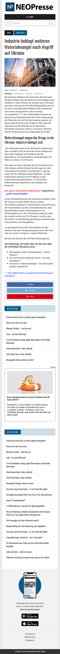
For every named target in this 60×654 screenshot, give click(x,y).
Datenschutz (30, 637)
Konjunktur (19, 93)
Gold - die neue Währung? (16, 457)
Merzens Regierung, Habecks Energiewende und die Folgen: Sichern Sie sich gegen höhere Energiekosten (28, 513)
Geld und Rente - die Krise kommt (19, 551)
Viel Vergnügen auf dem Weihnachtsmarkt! (22, 520)
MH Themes (41, 651)
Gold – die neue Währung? (16, 334)
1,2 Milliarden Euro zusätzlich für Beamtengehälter (25, 506)
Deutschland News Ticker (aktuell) (19, 348)
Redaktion (30, 640)
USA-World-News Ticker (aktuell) (18, 354)
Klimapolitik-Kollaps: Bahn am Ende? (20, 359)
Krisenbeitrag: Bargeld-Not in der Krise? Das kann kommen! (29, 494)
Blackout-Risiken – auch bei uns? (19, 328)
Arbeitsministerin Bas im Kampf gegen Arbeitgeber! (26, 317)
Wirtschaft (38, 93)
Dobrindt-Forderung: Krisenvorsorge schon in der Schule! (27, 557)
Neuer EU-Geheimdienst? (15, 500)
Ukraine (29, 93)
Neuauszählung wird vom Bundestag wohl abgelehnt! (26, 526)
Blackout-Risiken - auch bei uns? (18, 451)
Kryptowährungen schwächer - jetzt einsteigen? (24, 537)
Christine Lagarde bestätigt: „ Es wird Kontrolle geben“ (27, 489)
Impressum (30, 634)
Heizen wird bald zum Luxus (16, 322)
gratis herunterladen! (17, 193)
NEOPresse (13, 90)
